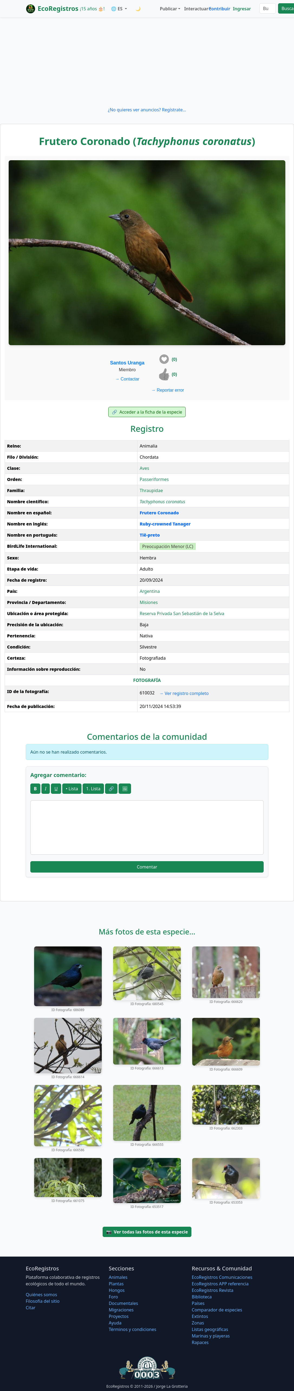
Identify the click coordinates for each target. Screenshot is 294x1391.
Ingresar (242, 9)
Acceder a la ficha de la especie (147, 412)
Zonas (198, 1323)
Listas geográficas (210, 1329)
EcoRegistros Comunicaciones (222, 1277)
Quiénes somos (41, 1295)
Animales (118, 1277)
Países (198, 1303)
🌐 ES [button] (117, 9)
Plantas (116, 1284)
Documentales (123, 1303)
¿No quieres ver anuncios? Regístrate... (147, 110)
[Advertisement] (147, 62)
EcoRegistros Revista (212, 1290)
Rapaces (200, 1342)
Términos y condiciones (132, 1329)
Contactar (127, 379)
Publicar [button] (168, 9)
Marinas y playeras (211, 1336)
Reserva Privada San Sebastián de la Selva (182, 613)
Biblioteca (202, 1297)
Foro (113, 1297)
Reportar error (167, 390)
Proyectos (119, 1316)
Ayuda (115, 1323)
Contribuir (219, 9)
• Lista (72, 789)
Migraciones (121, 1310)
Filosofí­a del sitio (43, 1301)
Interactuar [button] (195, 9)
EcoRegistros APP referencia (220, 1284)
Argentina (150, 591)
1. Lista (93, 789)
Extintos (200, 1316)
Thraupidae (151, 490)
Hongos (117, 1290)
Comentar (147, 867)
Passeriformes (154, 479)
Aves (144, 468)
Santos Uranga (127, 363)
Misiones (149, 602)
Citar (30, 1308)
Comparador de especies (217, 1310)
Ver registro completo (184, 693)
